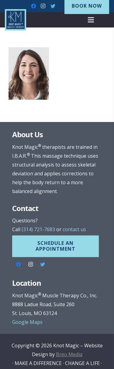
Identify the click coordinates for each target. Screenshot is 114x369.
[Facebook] (33, 6)
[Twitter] (53, 6)
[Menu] (91, 19)
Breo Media (69, 354)
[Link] (15, 19)
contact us (74, 229)
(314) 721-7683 (38, 229)
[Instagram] (43, 6)
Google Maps (27, 322)
